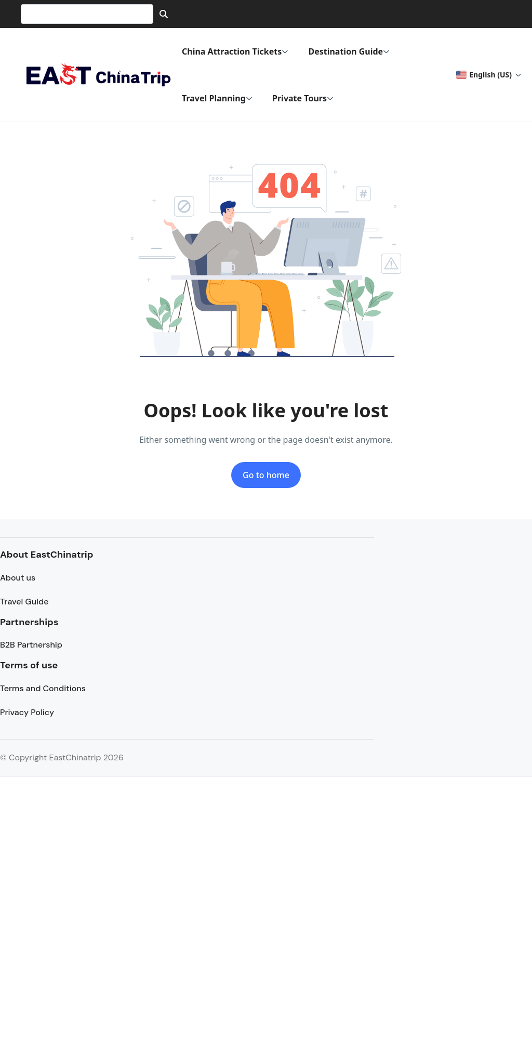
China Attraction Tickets (235, 51)
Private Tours (303, 98)
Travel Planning (217, 98)
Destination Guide (349, 51)
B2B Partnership (31, 644)
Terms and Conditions (43, 688)
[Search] (163, 14)
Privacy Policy (27, 712)
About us (17, 577)
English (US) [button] (483, 75)
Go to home (266, 475)
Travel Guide (24, 601)
